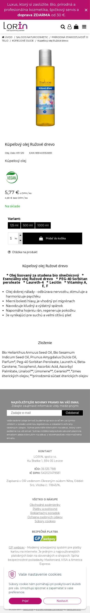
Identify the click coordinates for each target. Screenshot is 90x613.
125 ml (14, 225)
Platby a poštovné (45, 509)
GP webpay (17, 547)
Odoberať (72, 412)
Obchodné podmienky (45, 505)
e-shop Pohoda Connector (49, 609)
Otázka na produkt (22, 252)
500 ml (28, 225)
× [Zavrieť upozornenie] (86, 10)
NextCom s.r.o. (74, 609)
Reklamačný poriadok (45, 513)
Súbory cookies (45, 521)
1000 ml (43, 225)
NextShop (28, 609)
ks (16, 238)
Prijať (25, 600)
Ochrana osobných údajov (45, 517)
